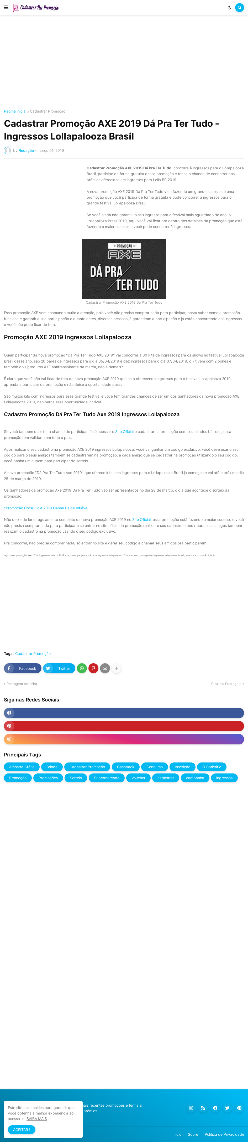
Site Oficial (125, 431)
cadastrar (165, 778)
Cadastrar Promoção (47, 111)
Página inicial (15, 111)
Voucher (138, 778)
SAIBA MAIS (37, 1118)
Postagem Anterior (22, 684)
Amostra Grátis (21, 767)
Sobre (193, 1134)
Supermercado (106, 778)
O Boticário (211, 767)
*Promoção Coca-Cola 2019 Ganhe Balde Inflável (46, 508)
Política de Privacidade (224, 1134)
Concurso (154, 767)
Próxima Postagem (226, 684)
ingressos (224, 778)
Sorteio (76, 778)
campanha (195, 778)
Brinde (51, 767)
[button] (6, 7)
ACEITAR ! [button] (21, 1129)
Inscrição (182, 767)
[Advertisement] (124, 62)
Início (176, 1134)
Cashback (125, 767)
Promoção (18, 778)
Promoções (48, 778)
